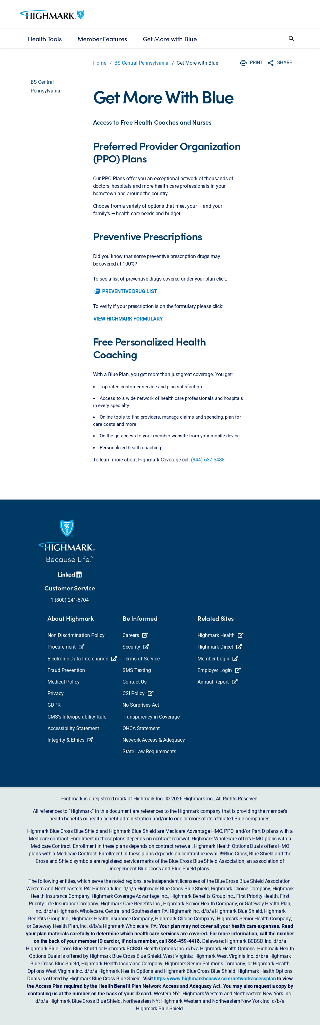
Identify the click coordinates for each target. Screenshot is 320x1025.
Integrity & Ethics (70, 739)
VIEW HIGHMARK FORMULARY (128, 318)
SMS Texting (136, 670)
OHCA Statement (141, 728)
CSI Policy (137, 693)
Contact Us (134, 681)
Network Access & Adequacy (153, 739)
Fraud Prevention (66, 670)
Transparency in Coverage (151, 716)
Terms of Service (141, 658)
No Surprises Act (140, 704)
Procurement (66, 646)
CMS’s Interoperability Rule (77, 716)
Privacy (56, 693)
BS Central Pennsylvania (141, 62)
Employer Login (219, 670)
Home (99, 62)
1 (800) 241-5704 (70, 599)
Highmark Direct (220, 646)
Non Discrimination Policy (76, 635)
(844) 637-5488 (208, 459)
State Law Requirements (149, 751)
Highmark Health (220, 635)
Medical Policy (64, 681)
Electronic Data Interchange (82, 658)
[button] (291, 38)
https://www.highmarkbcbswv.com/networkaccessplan (215, 978)
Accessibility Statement (73, 728)
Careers (135, 635)
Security (135, 646)
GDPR (54, 704)
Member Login (218, 658)
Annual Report (218, 681)
